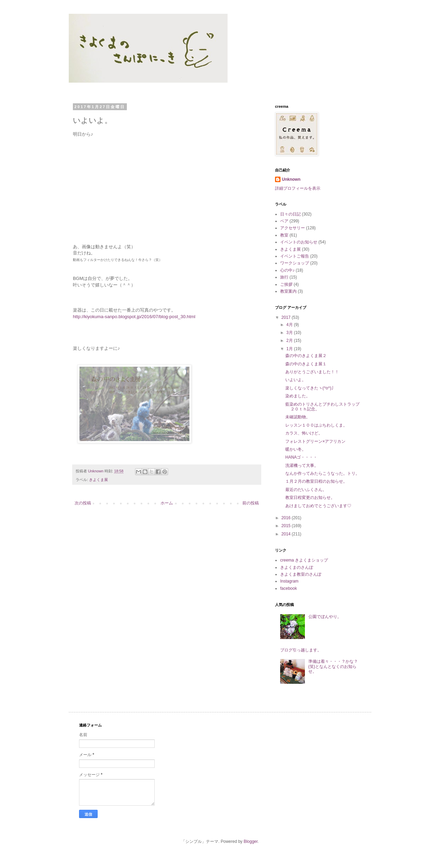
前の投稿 (250, 503)
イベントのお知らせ (298, 242)
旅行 (284, 277)
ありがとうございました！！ (312, 371)
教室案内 (288, 291)
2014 (287, 534)
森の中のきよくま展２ (306, 355)
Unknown (291, 179)
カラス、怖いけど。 (303, 433)
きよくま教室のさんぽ (300, 574)
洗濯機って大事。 (301, 465)
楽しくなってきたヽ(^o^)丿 (310, 388)
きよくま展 (98, 480)
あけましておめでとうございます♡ (318, 505)
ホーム (167, 503)
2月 (290, 340)
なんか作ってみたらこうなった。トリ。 (322, 473)
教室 (284, 235)
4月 (290, 324)
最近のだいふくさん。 (306, 489)
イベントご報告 (294, 256)
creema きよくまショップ (304, 560)
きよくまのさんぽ (296, 567)
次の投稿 (83, 503)
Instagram (289, 581)
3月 (290, 332)
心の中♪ (287, 270)
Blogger (251, 841)
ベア (284, 221)
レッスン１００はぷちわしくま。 (316, 425)
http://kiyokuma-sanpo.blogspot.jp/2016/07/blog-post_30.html (134, 316)
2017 (287, 317)
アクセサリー (292, 228)
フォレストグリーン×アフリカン (315, 441)
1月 (290, 348)
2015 (287, 525)
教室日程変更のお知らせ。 (310, 497)
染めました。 (297, 396)
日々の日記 (290, 214)
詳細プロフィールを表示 (297, 188)
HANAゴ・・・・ (301, 457)
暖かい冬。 (295, 449)
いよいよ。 (295, 379)
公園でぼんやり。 (324, 616)
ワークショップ (294, 263)
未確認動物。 (297, 417)
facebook (288, 588)
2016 (287, 517)
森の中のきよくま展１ (306, 364)
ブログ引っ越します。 (300, 650)
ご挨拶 (286, 284)
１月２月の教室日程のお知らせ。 (316, 481)
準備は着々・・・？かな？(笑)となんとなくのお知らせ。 (333, 666)
